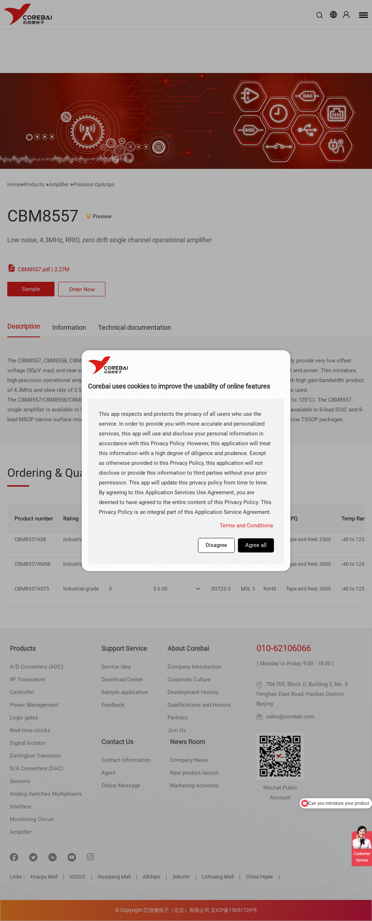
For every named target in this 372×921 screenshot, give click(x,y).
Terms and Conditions (246, 525)
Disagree (216, 545)
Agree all (256, 545)
